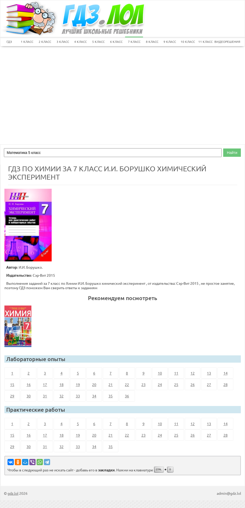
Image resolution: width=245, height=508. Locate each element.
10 (160, 373)
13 (209, 373)
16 (28, 384)
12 (192, 373)
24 (160, 384)
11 (176, 373)
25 (176, 384)
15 (12, 384)
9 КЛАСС (170, 41)
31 (45, 396)
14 (225, 373)
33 (78, 396)
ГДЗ (9, 41)
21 (110, 384)
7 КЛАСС (134, 41)
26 (192, 384)
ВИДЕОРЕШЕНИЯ (223, 41)
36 (127, 396)
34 (94, 396)
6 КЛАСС (116, 41)
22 (127, 384)
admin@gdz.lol (229, 493)
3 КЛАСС (63, 41)
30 (28, 396)
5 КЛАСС (98, 41)
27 (209, 384)
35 (110, 396)
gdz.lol (13, 493)
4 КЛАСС (80, 41)
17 (45, 384)
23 (143, 384)
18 (61, 384)
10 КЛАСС (188, 41)
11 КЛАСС (205, 41)
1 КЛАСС (27, 41)
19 (78, 384)
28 (225, 384)
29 (12, 396)
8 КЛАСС (152, 41)
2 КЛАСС (45, 41)
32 (61, 396)
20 (94, 384)
